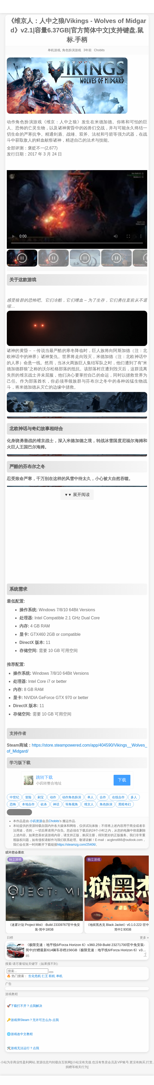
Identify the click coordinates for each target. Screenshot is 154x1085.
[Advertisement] (77, 541)
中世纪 (14, 797)
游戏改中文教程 (20, 1034)
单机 (59, 976)
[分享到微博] (10, 812)
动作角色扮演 (71, 797)
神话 (56, 804)
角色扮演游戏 (71, 50)
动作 (53, 797)
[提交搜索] (51, 972)
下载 (122, 780)
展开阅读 (76, 494)
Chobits (54, 821)
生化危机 (34, 976)
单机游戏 (54, 50)
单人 (90, 797)
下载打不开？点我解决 (24, 1006)
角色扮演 (106, 804)
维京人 (89, 804)
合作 (103, 797)
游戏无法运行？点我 (23, 1048)
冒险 (28, 797)
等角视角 (71, 804)
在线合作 (118, 797)
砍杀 (44, 804)
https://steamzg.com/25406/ (76, 844)
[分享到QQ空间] (16, 812)
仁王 (45, 976)
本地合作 (28, 804)
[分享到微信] (22, 812)
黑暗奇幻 (124, 804)
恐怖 (13, 804)
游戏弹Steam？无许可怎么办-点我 (33, 1020)
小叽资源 (36, 821)
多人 (134, 797)
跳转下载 (44, 777)
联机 (52, 976)
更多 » (144, 937)
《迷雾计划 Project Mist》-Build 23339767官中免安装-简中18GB (44, 927)
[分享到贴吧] (29, 812)
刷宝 (41, 797)
